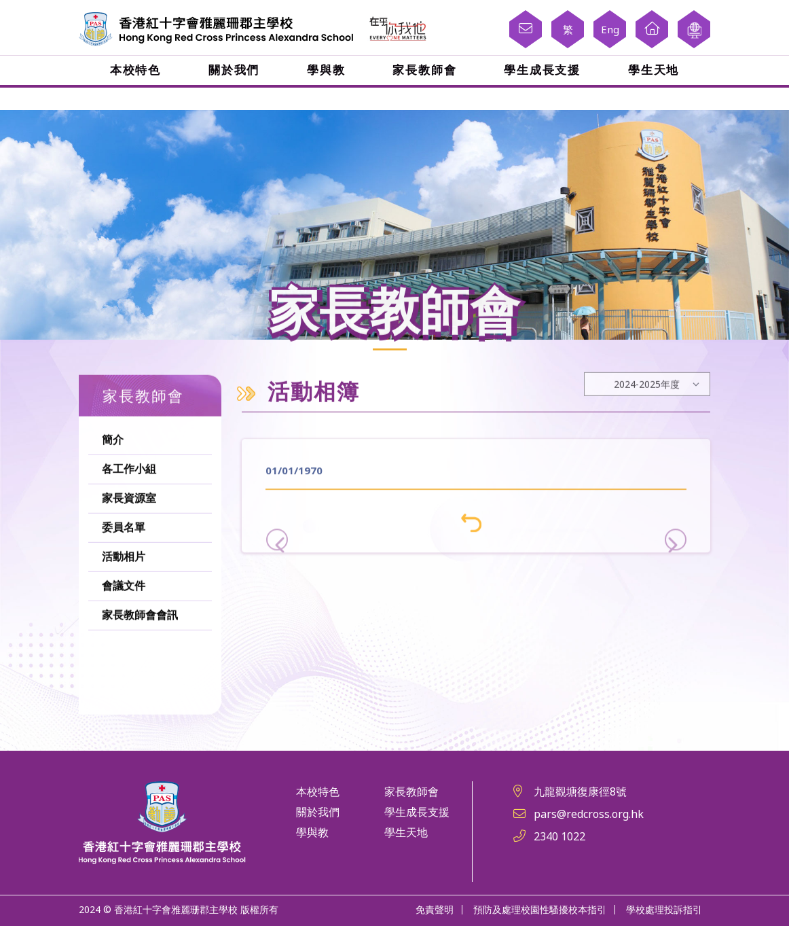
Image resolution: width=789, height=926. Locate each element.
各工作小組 (129, 501)
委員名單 (123, 560)
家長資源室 (129, 530)
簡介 (113, 472)
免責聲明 (435, 908)
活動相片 (123, 589)
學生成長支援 (541, 69)
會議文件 (123, 618)
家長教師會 (424, 69)
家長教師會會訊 (140, 647)
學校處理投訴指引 (664, 908)
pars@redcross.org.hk (589, 813)
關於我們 (235, 69)
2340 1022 (559, 836)
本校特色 (137, 69)
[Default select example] (647, 417)
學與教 (326, 69)
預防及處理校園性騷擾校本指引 (539, 908)
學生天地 (652, 69)
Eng (610, 29)
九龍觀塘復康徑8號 (580, 791)
